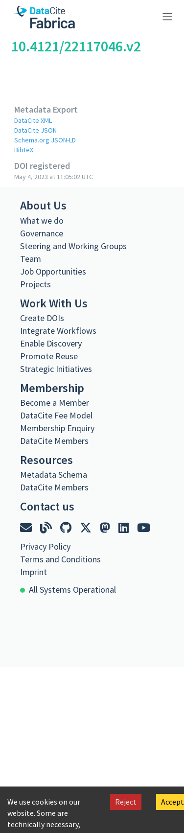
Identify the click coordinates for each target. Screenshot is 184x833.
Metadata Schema (53, 474)
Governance (41, 233)
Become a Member (54, 402)
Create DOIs (42, 318)
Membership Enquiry (57, 428)
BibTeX (23, 149)
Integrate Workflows (58, 330)
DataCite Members (54, 440)
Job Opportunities (53, 271)
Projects (35, 284)
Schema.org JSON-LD (45, 140)
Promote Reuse (49, 356)
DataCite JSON (35, 130)
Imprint (33, 572)
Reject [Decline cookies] (126, 802)
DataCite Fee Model (56, 415)
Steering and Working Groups (73, 246)
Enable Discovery (51, 343)
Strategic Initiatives (56, 368)
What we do (42, 220)
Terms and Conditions (60, 559)
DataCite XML (33, 120)
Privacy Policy (45, 546)
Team (30, 258)
